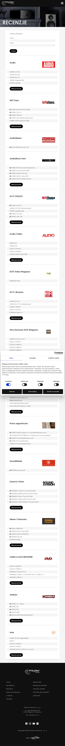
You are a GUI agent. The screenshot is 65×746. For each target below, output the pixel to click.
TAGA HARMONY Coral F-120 (19, 147)
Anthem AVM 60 (15, 205)
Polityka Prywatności (41, 692)
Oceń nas (36, 695)
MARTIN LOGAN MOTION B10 (19, 534)
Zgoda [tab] (11, 358)
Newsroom (10, 685)
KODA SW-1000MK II (15, 251)
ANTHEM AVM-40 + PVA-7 (17, 339)
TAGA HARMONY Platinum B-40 (19, 403)
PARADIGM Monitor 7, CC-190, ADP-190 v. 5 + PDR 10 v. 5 (27, 574)
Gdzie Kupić (37, 682)
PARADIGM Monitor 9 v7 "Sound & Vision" (23, 491)
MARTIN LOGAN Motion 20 (18, 173)
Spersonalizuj (32, 391)
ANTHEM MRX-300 (15, 307)
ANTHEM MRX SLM (16, 115)
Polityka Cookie (39, 689)
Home (8, 682)
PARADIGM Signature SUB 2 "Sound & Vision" (24, 493)
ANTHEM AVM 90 (15, 72)
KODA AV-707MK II (15, 249)
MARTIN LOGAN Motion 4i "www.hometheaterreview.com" (28, 432)
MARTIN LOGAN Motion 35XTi (18, 254)
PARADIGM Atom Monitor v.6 (18, 398)
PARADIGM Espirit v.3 (16, 312)
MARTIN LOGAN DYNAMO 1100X (19, 121)
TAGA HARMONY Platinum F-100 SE (20, 406)
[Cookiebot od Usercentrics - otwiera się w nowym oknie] (55, 353)
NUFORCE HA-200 (15, 539)
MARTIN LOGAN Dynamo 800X (19, 170)
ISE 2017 (12, 641)
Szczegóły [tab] (32, 358)
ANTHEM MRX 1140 (16, 216)
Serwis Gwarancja (13, 692)
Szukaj (13, 51)
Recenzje (9, 689)
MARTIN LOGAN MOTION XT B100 (20, 179)
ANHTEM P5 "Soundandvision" (19, 441)
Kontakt (9, 699)
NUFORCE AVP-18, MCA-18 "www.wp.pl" (22, 649)
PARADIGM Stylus (15, 281)
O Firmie (9, 695)
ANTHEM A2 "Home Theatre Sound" (20, 444)
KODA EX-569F (15, 612)
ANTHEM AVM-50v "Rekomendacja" (20, 208)
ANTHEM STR (13, 246)
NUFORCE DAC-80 (16, 537)
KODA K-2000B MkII (16, 528)
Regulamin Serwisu (40, 685)
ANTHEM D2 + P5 (15, 77)
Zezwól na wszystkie (53, 391)
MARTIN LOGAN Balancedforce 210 (21, 118)
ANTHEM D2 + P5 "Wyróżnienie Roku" (20, 304)
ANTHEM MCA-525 (16, 214)
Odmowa (12, 391)
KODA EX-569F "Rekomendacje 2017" (21, 615)
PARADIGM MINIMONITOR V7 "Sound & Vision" (24, 502)
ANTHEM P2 (13, 243)
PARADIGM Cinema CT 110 (18, 572)
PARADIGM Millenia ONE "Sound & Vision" (23, 499)
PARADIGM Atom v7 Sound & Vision (21, 496)
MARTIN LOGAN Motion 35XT (19, 176)
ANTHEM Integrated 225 (17, 80)
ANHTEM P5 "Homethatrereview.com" (22, 438)
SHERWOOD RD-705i (16, 400)
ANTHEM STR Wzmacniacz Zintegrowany (22, 168)
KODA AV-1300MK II (15, 644)
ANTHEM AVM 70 (15, 112)
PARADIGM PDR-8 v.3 (16, 577)
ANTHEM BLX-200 (15, 74)
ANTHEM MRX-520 (15, 83)
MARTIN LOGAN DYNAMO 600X (20, 109)
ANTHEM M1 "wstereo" (17, 604)
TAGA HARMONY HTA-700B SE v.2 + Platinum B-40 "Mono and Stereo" (30, 435)
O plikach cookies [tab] (53, 358)
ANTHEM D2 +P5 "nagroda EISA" (19, 638)
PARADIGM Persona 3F (17, 470)
